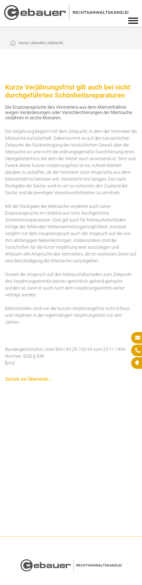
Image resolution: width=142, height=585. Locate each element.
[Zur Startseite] (66, 18)
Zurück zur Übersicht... (28, 379)
